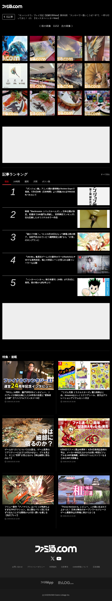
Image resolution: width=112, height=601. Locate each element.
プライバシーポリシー (36, 567)
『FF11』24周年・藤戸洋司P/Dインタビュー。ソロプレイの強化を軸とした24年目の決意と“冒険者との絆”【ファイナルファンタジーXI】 (28, 395)
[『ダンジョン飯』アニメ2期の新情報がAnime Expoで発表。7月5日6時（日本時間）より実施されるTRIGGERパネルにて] (93, 196)
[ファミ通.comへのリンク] (12, 6)
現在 (7, 181)
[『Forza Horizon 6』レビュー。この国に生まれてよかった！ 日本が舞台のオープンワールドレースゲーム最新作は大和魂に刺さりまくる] (84, 489)
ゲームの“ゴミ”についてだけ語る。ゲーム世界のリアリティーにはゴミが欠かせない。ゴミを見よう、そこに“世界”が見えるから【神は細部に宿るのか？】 (27, 453)
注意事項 (64, 567)
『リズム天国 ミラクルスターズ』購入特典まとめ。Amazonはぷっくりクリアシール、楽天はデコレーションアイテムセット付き (84, 395)
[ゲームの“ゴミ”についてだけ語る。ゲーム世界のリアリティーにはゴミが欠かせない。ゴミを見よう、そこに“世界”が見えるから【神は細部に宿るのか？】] (28, 432)
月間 (35, 181)
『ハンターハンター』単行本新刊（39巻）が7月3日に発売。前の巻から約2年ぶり (49, 281)
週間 (26, 181)
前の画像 (46, 26)
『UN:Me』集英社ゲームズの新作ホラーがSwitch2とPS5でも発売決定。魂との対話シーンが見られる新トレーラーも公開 (50, 260)
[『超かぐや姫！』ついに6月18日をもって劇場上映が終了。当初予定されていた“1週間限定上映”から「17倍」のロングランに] (93, 242)
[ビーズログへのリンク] (66, 582)
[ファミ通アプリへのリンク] (47, 582)
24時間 (16, 181)
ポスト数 (46, 181)
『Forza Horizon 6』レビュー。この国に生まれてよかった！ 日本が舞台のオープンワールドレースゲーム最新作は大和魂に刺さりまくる (83, 510)
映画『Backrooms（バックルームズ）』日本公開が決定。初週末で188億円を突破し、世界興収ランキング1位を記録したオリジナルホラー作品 (50, 214)
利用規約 (52, 567)
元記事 (8, 17)
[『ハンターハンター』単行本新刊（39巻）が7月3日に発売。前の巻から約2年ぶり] (93, 287)
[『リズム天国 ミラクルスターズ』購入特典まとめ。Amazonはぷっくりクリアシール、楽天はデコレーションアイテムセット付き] (84, 375)
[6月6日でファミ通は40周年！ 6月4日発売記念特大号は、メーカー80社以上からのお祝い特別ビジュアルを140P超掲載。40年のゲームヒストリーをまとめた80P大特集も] (84, 432)
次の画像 (66, 26)
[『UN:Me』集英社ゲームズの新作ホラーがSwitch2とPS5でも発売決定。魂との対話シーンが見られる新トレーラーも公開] (93, 264)
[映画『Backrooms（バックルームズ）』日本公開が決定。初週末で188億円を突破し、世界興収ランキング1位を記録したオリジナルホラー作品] (93, 219)
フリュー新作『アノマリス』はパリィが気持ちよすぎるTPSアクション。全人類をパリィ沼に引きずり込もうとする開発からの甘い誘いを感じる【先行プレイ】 (27, 511)
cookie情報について (80, 567)
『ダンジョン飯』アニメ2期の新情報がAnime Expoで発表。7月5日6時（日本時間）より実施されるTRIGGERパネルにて (50, 191)
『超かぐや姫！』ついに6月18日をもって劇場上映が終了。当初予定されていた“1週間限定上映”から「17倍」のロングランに (50, 237)
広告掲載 (96, 567)
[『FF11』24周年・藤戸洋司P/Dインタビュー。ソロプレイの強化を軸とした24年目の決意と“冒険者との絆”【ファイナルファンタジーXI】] (28, 375)
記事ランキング (15, 174)
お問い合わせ (17, 567)
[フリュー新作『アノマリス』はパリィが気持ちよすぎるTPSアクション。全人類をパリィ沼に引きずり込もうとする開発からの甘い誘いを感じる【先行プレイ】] (28, 489)
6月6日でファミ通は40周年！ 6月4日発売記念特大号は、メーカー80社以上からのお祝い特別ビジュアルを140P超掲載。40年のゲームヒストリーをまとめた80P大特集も (84, 453)
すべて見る (105, 174)
